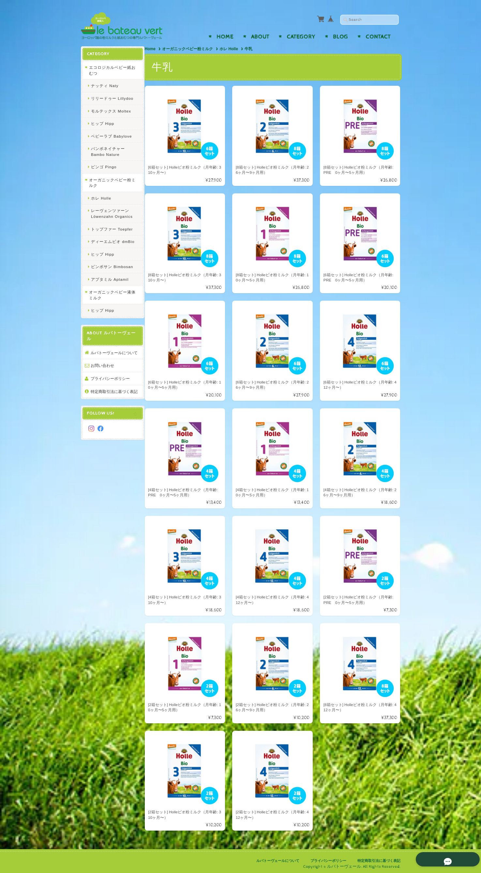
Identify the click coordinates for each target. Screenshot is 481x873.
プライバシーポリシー (110, 384)
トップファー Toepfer (112, 229)
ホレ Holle (230, 49)
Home (225, 37)
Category (301, 37)
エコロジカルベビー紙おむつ (110, 70)
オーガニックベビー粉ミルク (188, 49)
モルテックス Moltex (111, 111)
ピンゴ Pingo (103, 166)
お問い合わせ (102, 371)
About (260, 37)
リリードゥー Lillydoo (112, 98)
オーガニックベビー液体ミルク (110, 295)
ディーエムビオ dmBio (112, 241)
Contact (378, 37)
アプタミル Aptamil (109, 279)
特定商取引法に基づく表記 (112, 400)
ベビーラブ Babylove (111, 136)
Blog (340, 37)
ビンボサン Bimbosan (112, 266)
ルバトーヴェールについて (112, 355)
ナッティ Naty (104, 85)
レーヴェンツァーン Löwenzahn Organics (112, 213)
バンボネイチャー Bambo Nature (108, 151)
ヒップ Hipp (102, 123)
